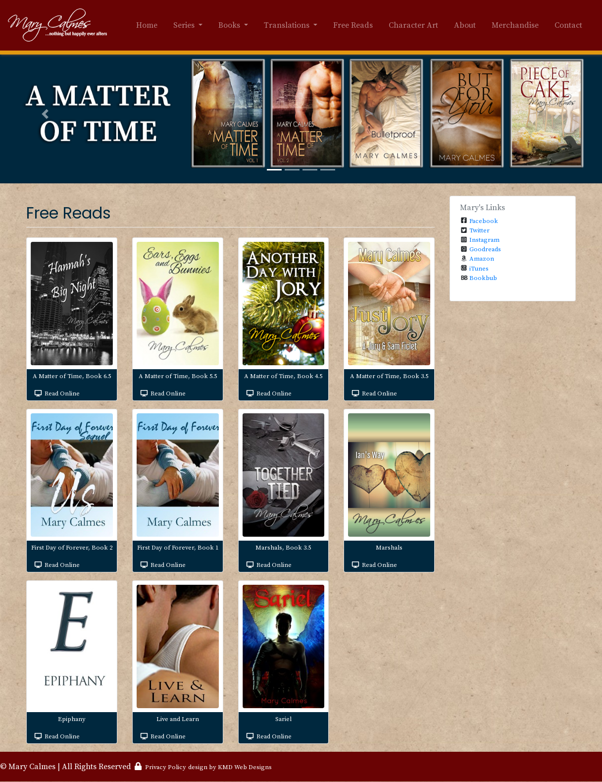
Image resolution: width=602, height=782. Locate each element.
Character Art (413, 25)
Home (146, 25)
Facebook (483, 221)
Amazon (481, 259)
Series (185, 25)
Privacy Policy (165, 767)
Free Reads (353, 25)
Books (230, 25)
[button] (45, 114)
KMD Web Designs (245, 767)
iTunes (479, 269)
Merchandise (515, 25)
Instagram (484, 240)
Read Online (62, 393)
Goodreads (485, 249)
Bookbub (483, 278)
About (465, 25)
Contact (568, 25)
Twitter (479, 230)
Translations (287, 25)
